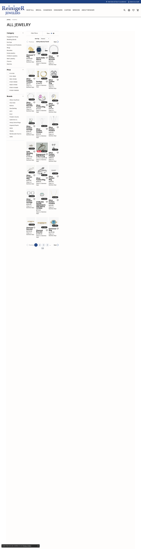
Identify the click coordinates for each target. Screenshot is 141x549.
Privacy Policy (27, 546)
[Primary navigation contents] (73, 10)
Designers (58, 10)
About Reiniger (88, 10)
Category (10, 33)
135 (88, 404)
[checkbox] (10, 73)
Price (9, 70)
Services (76, 10)
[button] (116, 1)
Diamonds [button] (47, 10)
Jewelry (8, 19)
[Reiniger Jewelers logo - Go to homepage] (13, 10)
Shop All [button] (30, 10)
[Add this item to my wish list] (60, 81)
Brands (9, 96)
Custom (67, 10)
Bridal (38, 10)
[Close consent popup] (38, 545)
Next (130, 42)
